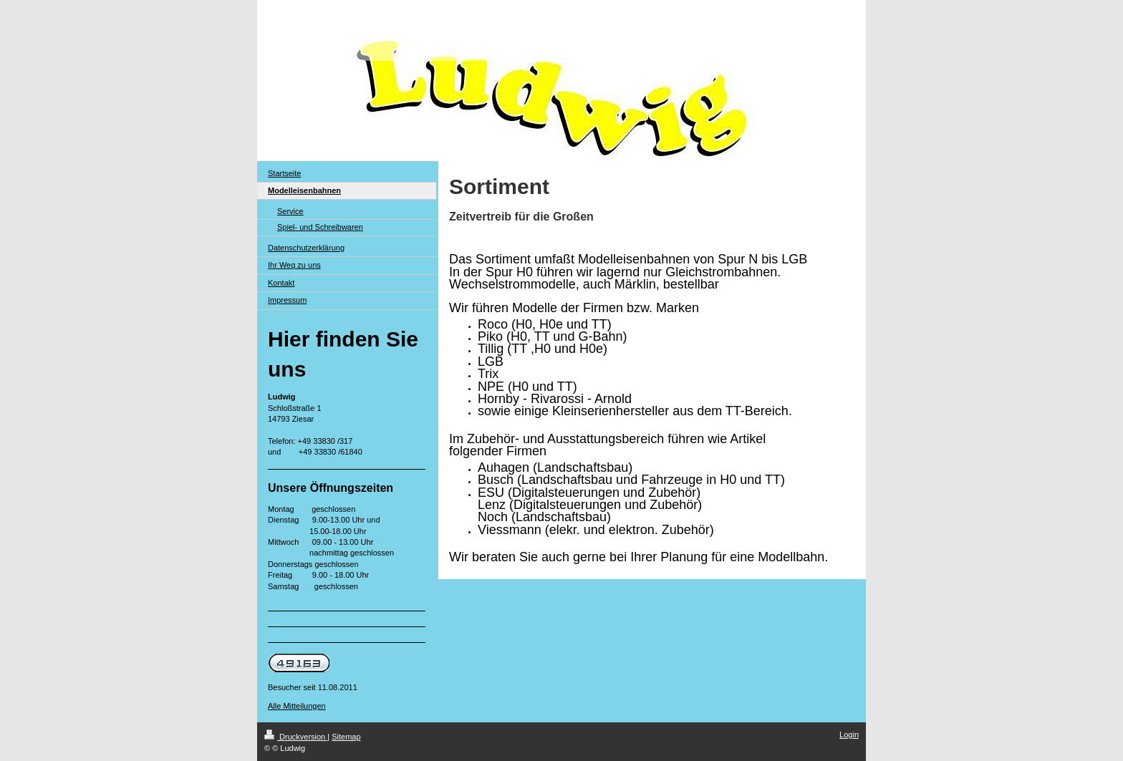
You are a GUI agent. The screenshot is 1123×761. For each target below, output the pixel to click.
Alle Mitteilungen (297, 706)
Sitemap (346, 736)
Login (849, 734)
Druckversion (295, 736)
